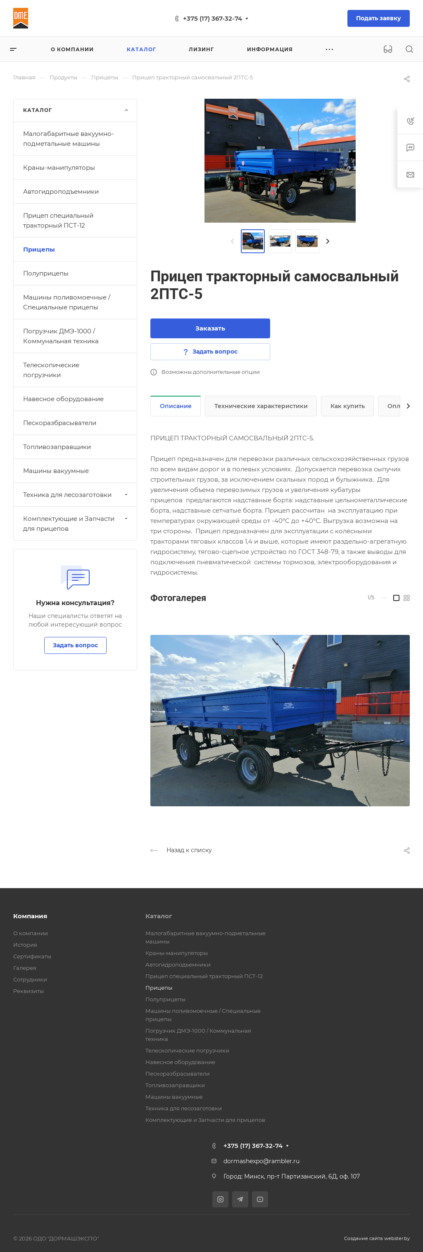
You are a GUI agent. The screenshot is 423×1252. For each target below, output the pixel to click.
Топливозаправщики (57, 447)
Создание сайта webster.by (377, 1238)
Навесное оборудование (63, 399)
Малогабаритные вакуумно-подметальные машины (68, 138)
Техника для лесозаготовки (76, 495)
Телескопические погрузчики (51, 370)
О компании (30, 933)
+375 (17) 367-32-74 (212, 18)
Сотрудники (30, 979)
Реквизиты (28, 991)
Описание (176, 406)
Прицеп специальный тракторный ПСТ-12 (58, 220)
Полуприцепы (46, 273)
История (25, 944)
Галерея (24, 968)
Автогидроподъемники (61, 191)
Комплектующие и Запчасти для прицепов (76, 523)
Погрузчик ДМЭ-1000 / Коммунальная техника (61, 336)
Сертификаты (32, 956)
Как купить (347, 406)
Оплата (398, 406)
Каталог (158, 916)
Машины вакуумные (56, 471)
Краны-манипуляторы (59, 167)
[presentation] (232, 241)
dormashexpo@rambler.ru (261, 1161)
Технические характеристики (261, 406)
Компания (30, 916)
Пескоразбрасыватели (59, 423)
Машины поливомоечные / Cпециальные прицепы (66, 302)
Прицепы (39, 249)
